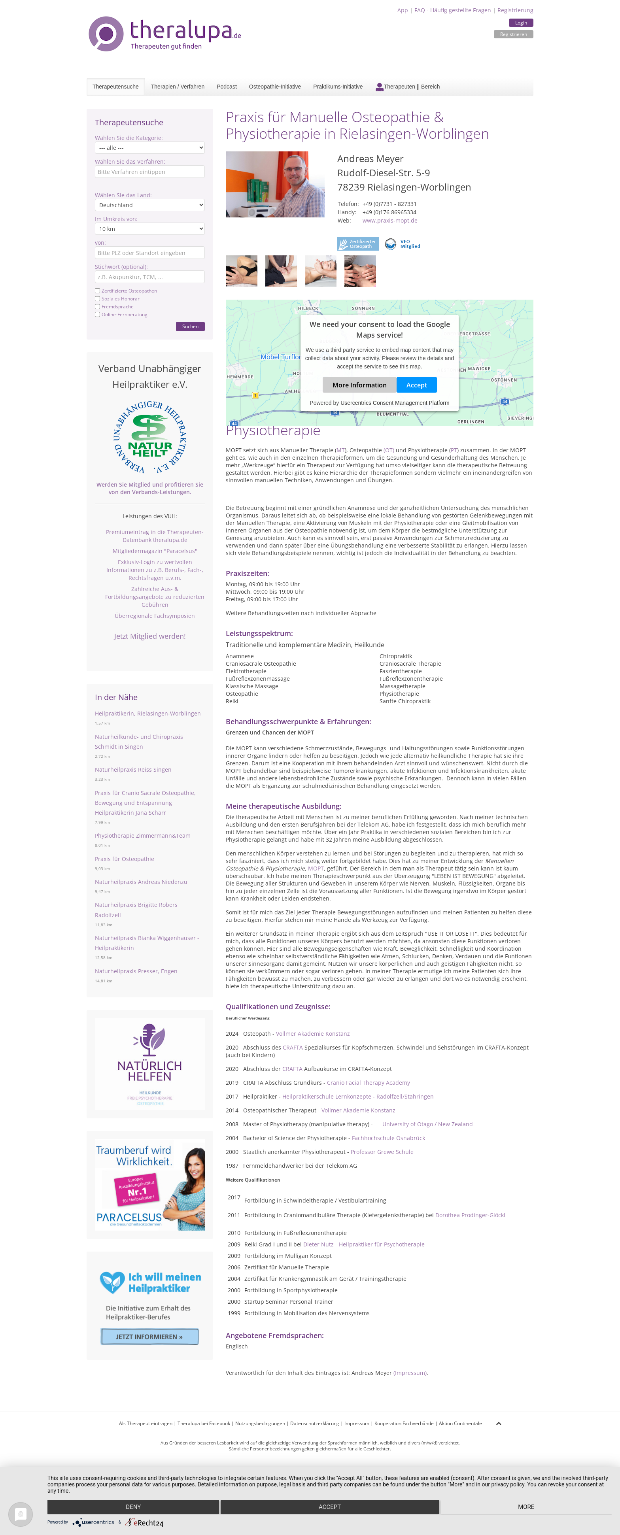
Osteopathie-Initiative (275, 86)
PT (454, 450)
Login (521, 22)
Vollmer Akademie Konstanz (313, 1033)
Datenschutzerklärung (314, 1423)
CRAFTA (293, 1047)
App (402, 10)
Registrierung (515, 10)
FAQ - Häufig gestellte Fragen (452, 10)
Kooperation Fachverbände (404, 1423)
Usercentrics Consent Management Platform (394, 403)
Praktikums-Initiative (338, 86)
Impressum (356, 1423)
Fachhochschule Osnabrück (388, 1138)
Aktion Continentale (460, 1423)
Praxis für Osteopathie (124, 859)
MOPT (316, 868)
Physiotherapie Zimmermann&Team (143, 835)
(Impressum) (410, 1372)
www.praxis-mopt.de (390, 220)
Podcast (227, 86)
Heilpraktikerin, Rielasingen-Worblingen (148, 713)
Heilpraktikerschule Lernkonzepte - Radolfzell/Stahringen (358, 1096)
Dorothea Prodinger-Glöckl (470, 1215)
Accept (416, 385)
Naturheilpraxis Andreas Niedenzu (141, 882)
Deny (131, 1507)
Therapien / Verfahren (177, 86)
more (528, 1507)
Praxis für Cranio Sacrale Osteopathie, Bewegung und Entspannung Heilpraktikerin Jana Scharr (145, 802)
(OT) (389, 450)
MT (340, 450)
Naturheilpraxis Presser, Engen (136, 971)
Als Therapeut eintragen (145, 1423)
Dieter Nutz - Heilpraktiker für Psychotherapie (364, 1244)
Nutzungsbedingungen (260, 1423)
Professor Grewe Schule (382, 1151)
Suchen (190, 326)
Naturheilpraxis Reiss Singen (133, 769)
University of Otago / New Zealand (427, 1124)
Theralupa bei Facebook (204, 1423)
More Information (360, 385)
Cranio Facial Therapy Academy (368, 1082)
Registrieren (513, 34)
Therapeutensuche (116, 86)
